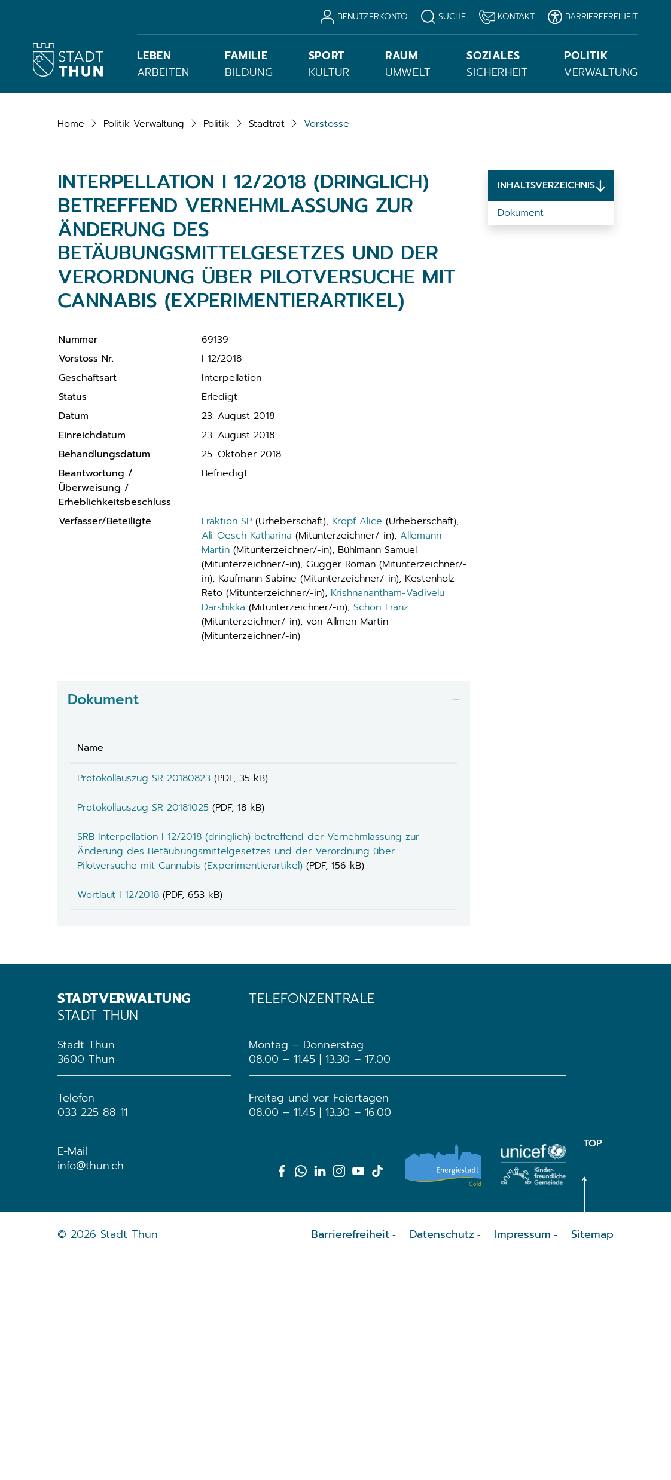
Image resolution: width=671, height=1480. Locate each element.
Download (425, 976)
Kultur (329, 64)
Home (70, 319)
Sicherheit (497, 64)
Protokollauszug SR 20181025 (143, 1007)
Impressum (523, 1456)
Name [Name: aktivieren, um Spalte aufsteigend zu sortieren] (90, 943)
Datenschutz (442, 1456)
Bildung (249, 64)
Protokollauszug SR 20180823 (144, 974)
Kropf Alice (357, 717)
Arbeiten (163, 64)
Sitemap (592, 1456)
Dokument (521, 408)
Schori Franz (380, 803)
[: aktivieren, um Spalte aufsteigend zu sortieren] (425, 943)
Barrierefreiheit (350, 1456)
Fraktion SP (227, 717)
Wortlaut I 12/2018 (118, 1113)
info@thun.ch (90, 1388)
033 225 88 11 (92, 1334)
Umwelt (408, 64)
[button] (143, 319)
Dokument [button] (103, 895)
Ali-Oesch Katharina (247, 731)
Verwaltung (601, 64)
